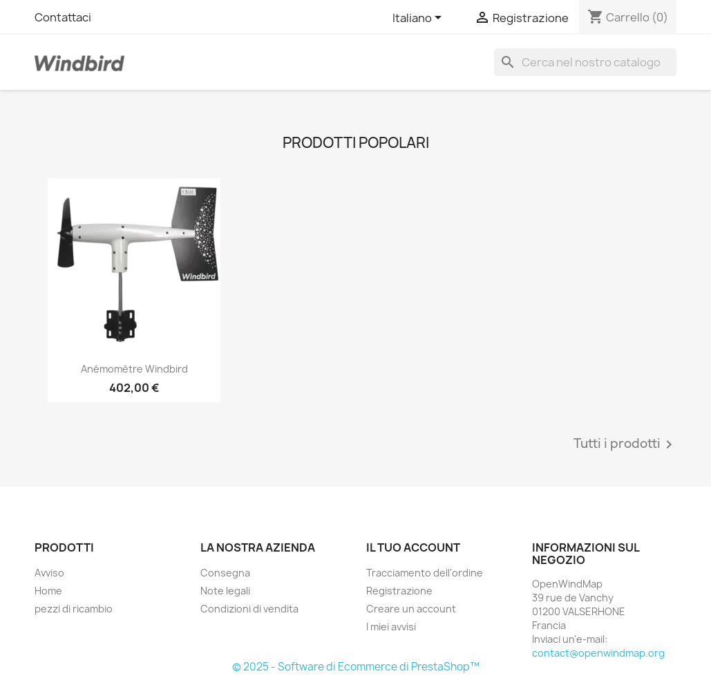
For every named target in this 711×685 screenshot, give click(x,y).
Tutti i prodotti (625, 444)
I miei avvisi (391, 626)
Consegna (225, 572)
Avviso (49, 572)
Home (48, 590)
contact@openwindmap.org (598, 652)
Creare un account (411, 608)
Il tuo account (413, 547)
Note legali (225, 590)
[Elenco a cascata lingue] (419, 18)
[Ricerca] (585, 62)
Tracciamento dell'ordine (424, 572)
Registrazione (399, 590)
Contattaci (63, 17)
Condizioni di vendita (249, 608)
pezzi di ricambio (74, 608)
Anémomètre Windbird (134, 368)
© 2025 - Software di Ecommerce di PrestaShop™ (356, 666)
